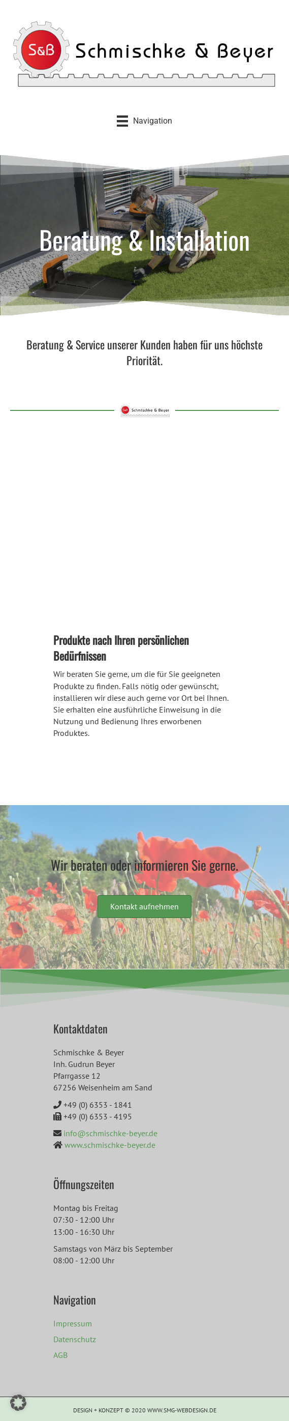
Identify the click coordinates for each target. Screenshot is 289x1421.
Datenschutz (74, 1339)
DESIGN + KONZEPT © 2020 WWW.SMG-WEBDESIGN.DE (144, 1410)
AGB (60, 1355)
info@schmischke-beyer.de (110, 1133)
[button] (18, 1402)
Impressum (72, 1323)
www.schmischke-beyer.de (110, 1145)
